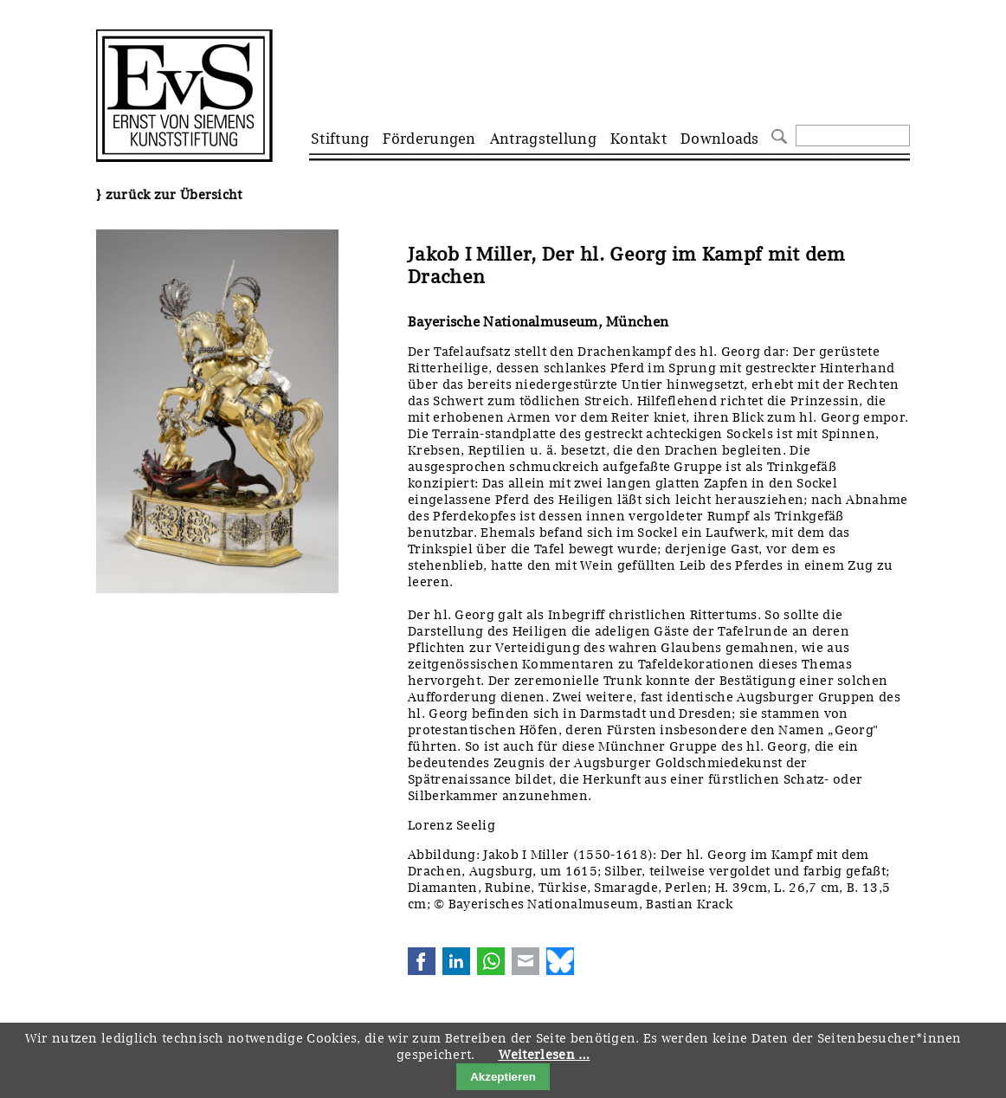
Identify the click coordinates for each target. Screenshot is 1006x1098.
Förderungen (429, 138)
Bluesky (560, 961)
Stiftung (340, 138)
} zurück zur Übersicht (169, 195)
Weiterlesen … (544, 1054)
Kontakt (638, 138)
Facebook (421, 961)
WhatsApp (491, 961)
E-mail (525, 961)
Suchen (777, 135)
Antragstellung (543, 138)
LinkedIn (456, 961)
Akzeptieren (503, 1076)
